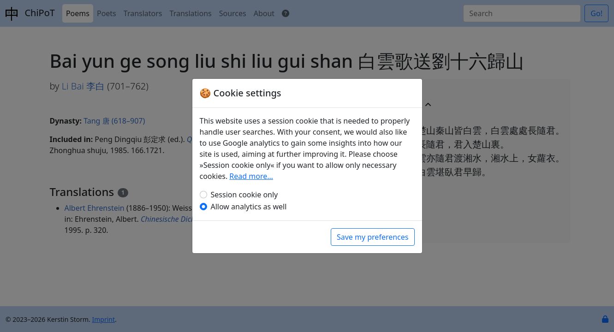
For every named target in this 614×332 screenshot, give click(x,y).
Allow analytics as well (249, 207)
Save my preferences (373, 237)
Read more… (251, 176)
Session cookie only (244, 195)
